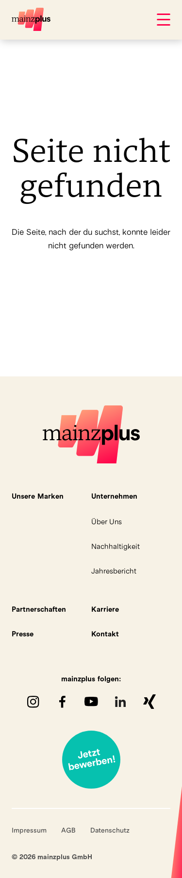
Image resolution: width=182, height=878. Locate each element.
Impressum (29, 830)
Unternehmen (114, 496)
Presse (22, 634)
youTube (91, 701)
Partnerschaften (39, 609)
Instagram (33, 701)
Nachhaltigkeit (115, 546)
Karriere (105, 609)
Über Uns (106, 522)
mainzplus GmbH (31, 19)
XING (149, 701)
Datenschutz (110, 830)
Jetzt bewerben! (91, 760)
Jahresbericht (113, 571)
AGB (68, 830)
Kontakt (105, 634)
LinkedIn (120, 701)
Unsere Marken (38, 496)
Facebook (62, 701)
